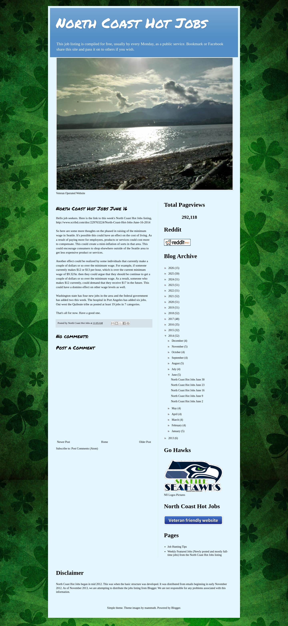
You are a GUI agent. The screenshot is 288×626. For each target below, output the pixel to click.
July (174, 369)
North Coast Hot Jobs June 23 (188, 384)
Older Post (145, 441)
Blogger (175, 607)
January (176, 431)
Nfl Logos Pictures (174, 494)
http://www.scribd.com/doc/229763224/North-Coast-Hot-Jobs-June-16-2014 (103, 222)
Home (104, 441)
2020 (171, 302)
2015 (171, 330)
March (176, 419)
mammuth (150, 607)
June (174, 374)
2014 (171, 335)
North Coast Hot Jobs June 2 (187, 401)
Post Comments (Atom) (84, 448)
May (174, 408)
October (176, 352)
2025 (171, 273)
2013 (171, 438)
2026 (171, 268)
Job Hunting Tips (177, 546)
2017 (171, 318)
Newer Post (63, 441)
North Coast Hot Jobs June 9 (187, 395)
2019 (171, 307)
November (178, 346)
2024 (171, 279)
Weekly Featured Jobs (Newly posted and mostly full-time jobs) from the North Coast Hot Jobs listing (198, 553)
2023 (171, 285)
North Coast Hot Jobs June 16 (188, 390)
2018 (171, 313)
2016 (171, 324)
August (176, 363)
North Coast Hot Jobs (131, 23)
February (177, 425)
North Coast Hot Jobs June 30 (188, 379)
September (178, 357)
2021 (171, 296)
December (178, 340)
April (175, 414)
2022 (171, 290)
